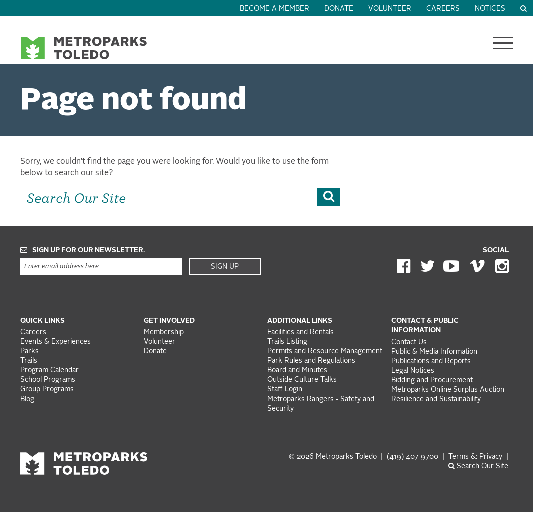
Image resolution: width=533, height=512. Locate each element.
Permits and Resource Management (324, 351)
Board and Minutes (297, 370)
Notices (490, 9)
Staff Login (284, 389)
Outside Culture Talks (302, 380)
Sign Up (225, 266)
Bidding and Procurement (432, 380)
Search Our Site (478, 466)
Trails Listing (287, 342)
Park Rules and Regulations (311, 361)
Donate (338, 9)
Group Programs (47, 389)
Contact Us (409, 342)
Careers (443, 9)
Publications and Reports (431, 361)
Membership (165, 332)
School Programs (47, 380)
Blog (27, 399)
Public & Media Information (434, 352)
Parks (29, 351)
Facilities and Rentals (300, 332)
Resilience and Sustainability (436, 399)
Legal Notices (412, 371)
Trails (28, 361)
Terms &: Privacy (475, 457)
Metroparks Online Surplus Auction (447, 390)
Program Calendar (49, 370)
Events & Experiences (55, 342)
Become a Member (274, 9)
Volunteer (389, 9)
